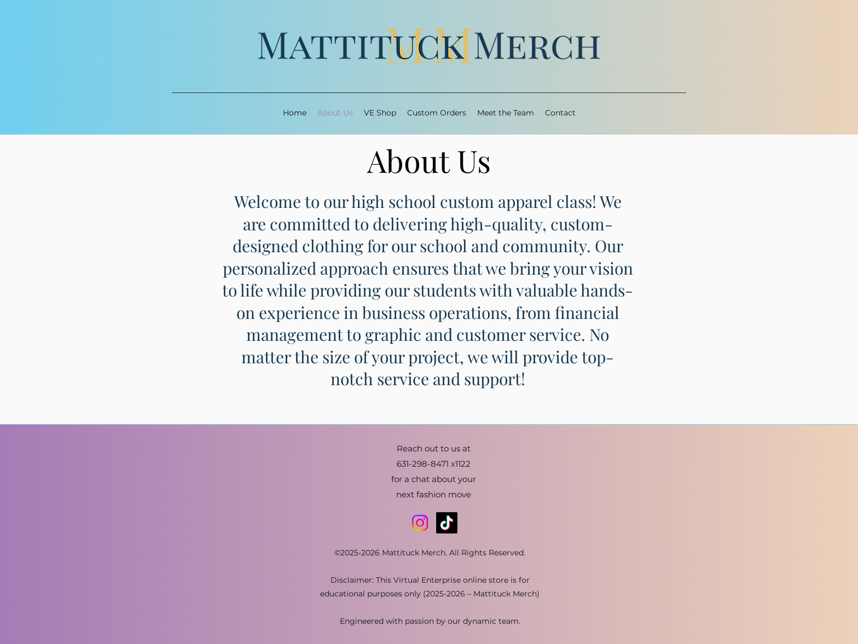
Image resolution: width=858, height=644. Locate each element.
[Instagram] (420, 522)
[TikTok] (446, 522)
